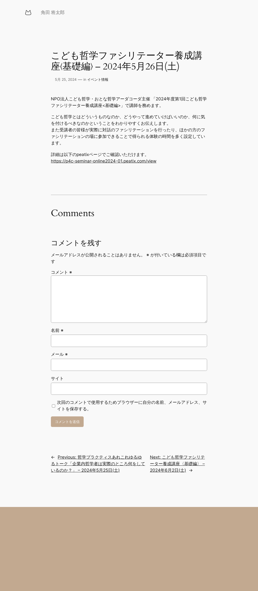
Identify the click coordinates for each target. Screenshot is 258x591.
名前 (57, 330)
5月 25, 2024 (66, 79)
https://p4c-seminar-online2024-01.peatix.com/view (103, 161)
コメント (61, 272)
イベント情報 (97, 79)
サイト (57, 378)
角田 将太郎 (52, 12)
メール (59, 354)
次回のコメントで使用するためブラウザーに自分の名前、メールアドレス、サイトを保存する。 (132, 405)
